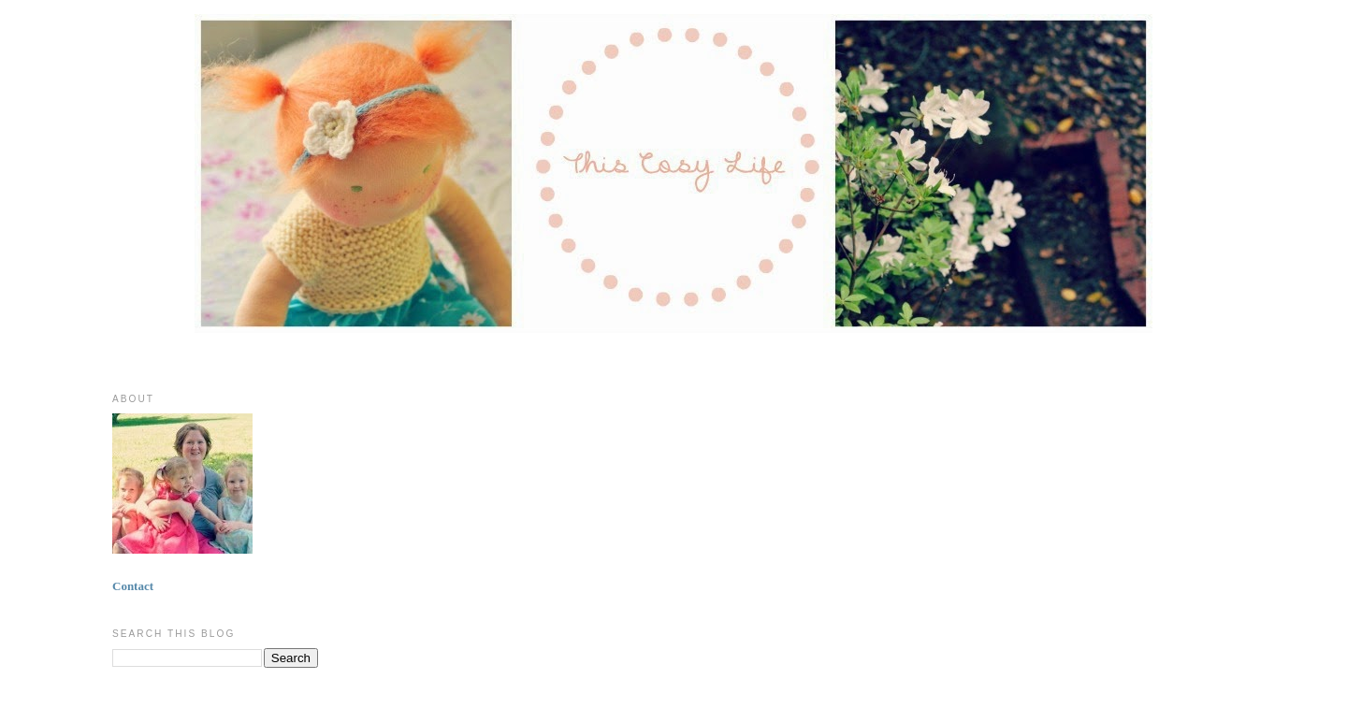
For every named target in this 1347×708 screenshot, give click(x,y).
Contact (132, 586)
